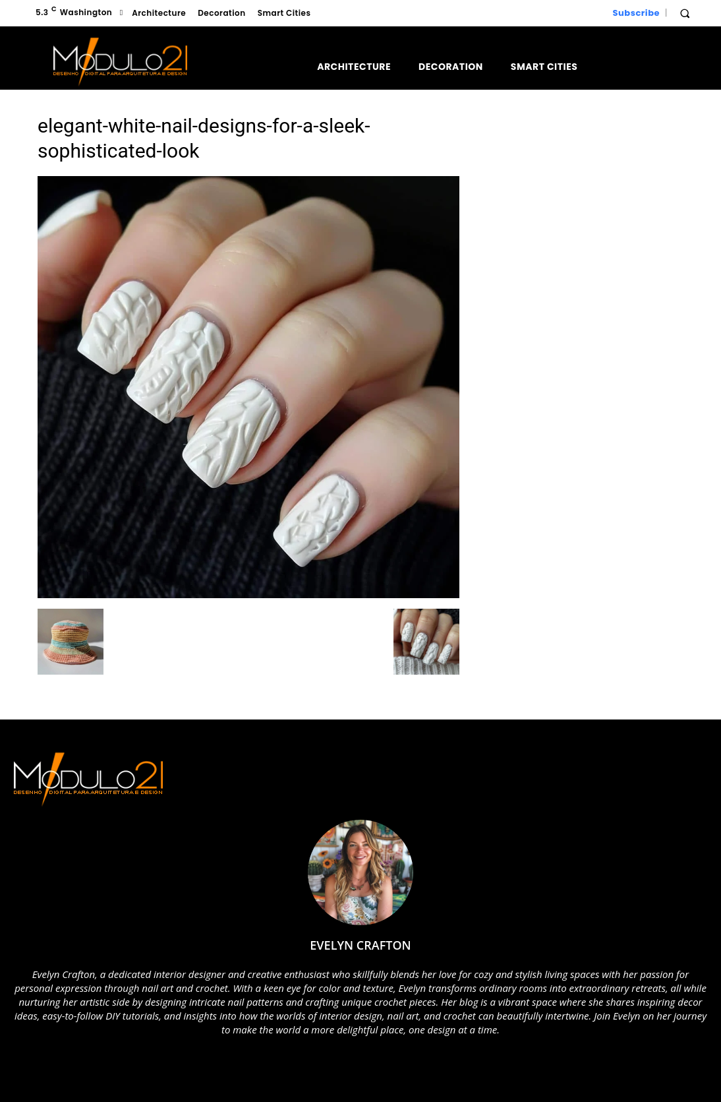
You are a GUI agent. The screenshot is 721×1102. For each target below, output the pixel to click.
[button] (685, 13)
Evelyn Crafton (360, 945)
